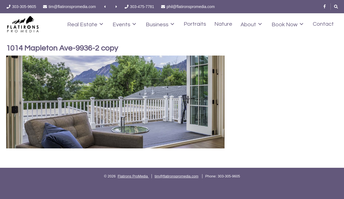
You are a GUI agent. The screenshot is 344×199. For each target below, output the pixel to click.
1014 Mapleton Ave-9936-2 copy (62, 48)
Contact (323, 24)
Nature (223, 24)
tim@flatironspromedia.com (176, 176)
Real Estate (85, 24)
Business (160, 24)
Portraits (195, 24)
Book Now (287, 24)
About (251, 24)
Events (124, 24)
